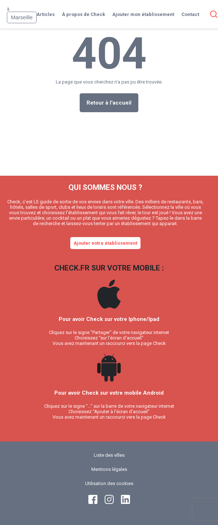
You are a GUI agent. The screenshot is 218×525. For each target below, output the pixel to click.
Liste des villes (109, 455)
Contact (190, 14)
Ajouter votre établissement (105, 243)
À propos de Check (83, 14)
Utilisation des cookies (109, 483)
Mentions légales (109, 469)
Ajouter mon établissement (143, 14)
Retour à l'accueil (109, 102)
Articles (46, 14)
